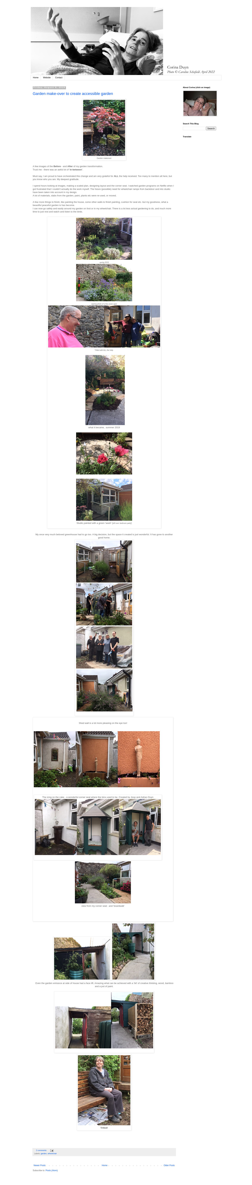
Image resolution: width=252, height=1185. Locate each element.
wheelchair (52, 1153)
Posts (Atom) (52, 1170)
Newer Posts (40, 1165)
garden (44, 1153)
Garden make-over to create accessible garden (73, 93)
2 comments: (41, 1150)
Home (35, 77)
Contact (58, 77)
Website (47, 77)
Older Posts (169, 1165)
